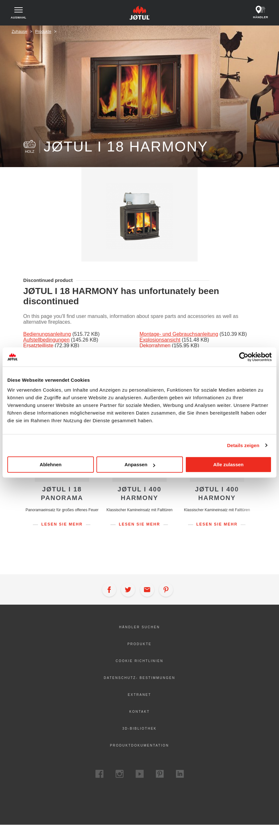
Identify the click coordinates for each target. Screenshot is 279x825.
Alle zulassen (228, 464)
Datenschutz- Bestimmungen (139, 678)
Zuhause (19, 31)
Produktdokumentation (139, 745)
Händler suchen (139, 627)
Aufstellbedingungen (46, 340)
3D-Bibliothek (139, 728)
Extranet (139, 694)
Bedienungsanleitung (47, 334)
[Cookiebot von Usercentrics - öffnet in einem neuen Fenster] (244, 357)
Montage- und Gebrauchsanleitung (179, 334)
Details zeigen (243, 445)
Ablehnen (50, 464)
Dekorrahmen (155, 345)
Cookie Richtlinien (139, 661)
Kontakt (139, 711)
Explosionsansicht (160, 340)
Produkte (43, 31)
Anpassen (139, 464)
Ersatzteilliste (38, 345)
